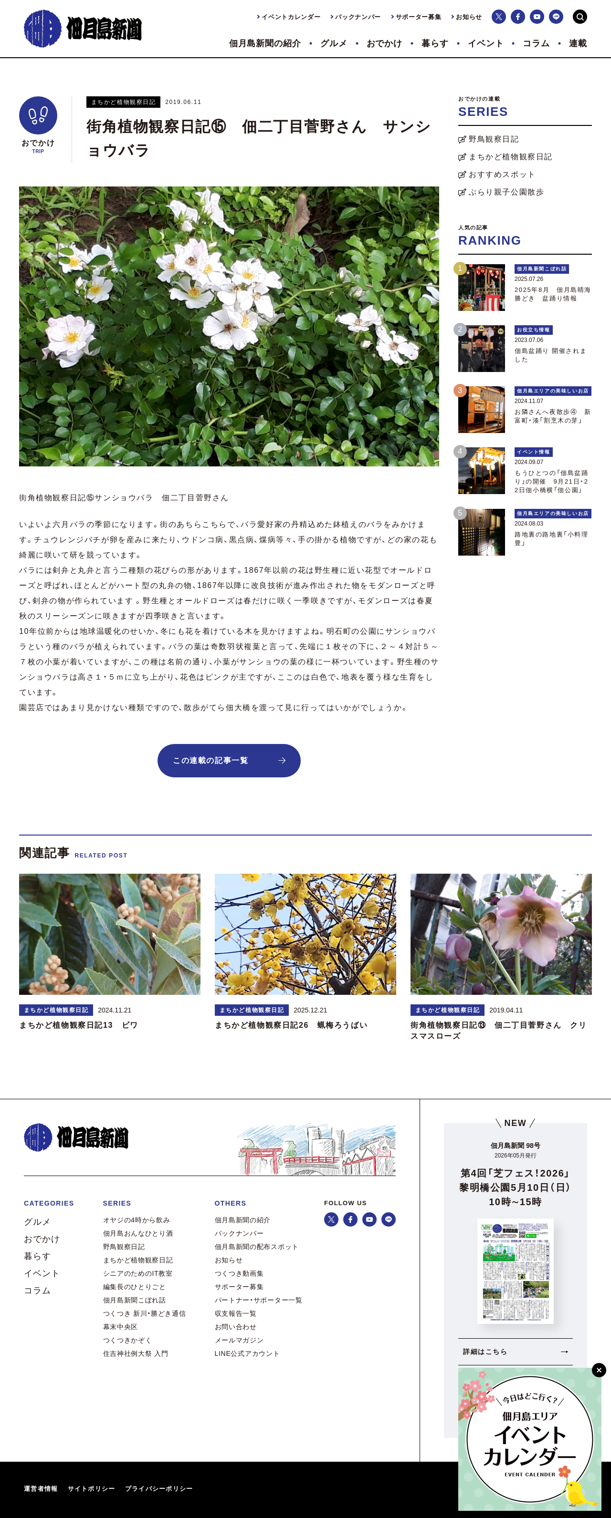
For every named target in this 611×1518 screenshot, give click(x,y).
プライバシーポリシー (159, 1489)
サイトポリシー (92, 1489)
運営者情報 (41, 1489)
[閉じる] (599, 1370)
